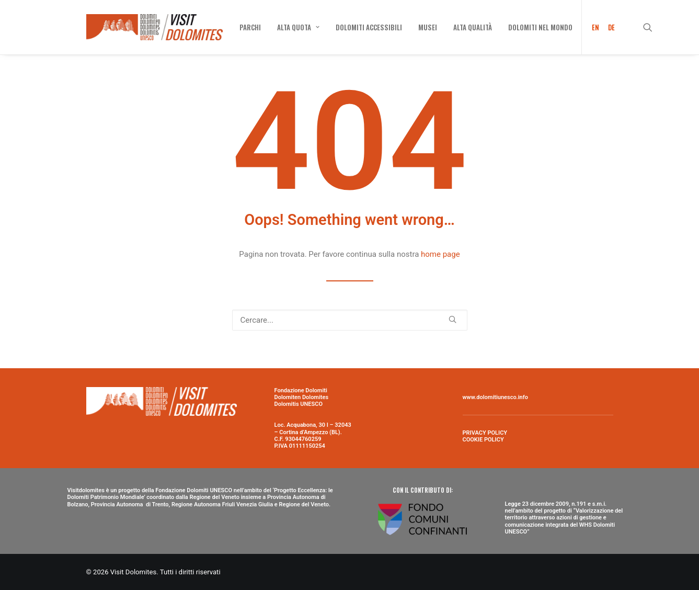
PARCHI (250, 27)
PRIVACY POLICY (485, 432)
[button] (652, 27)
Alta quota (298, 27)
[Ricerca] (349, 320)
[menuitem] (250, 27)
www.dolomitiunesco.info (495, 397)
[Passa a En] (592, 27)
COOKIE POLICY (483, 439)
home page (440, 254)
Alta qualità (472, 27)
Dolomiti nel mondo (540, 27)
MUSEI (427, 27)
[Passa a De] (609, 27)
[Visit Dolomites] (154, 27)
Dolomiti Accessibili (369, 27)
